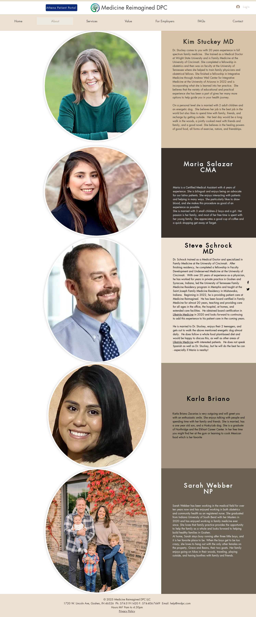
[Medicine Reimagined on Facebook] (248, 282)
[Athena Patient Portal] (61, 7)
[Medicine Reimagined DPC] (127, 7)
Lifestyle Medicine (183, 314)
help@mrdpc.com (180, 603)
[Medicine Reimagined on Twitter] (248, 289)
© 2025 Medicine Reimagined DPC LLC (126, 599)
